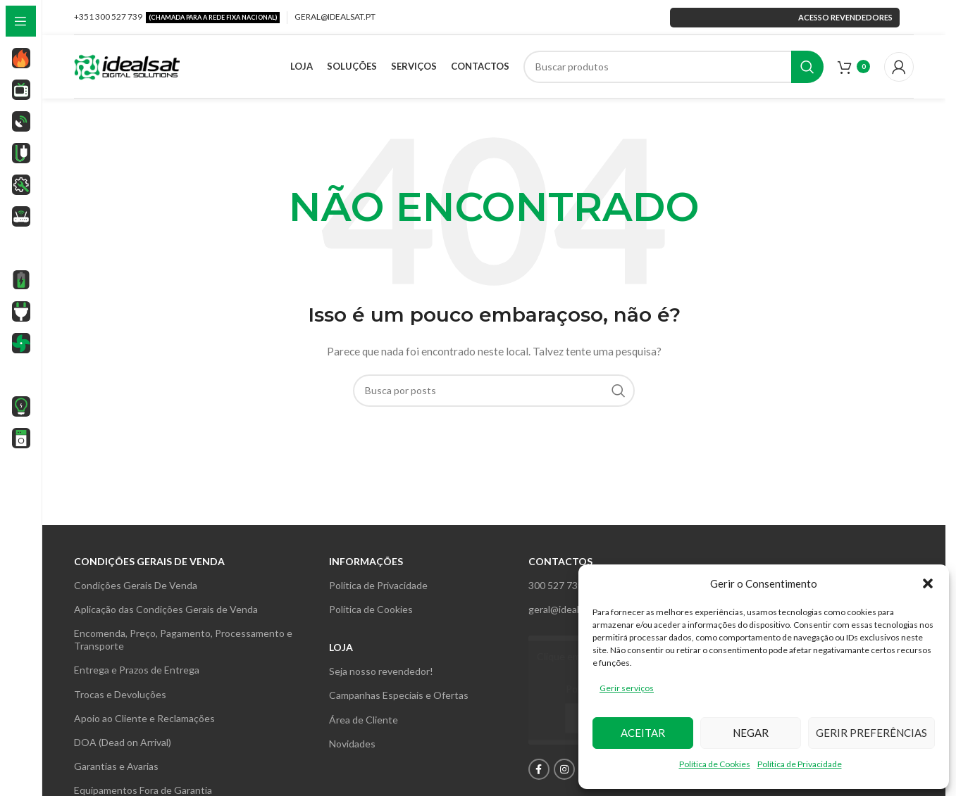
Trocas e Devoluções (120, 694)
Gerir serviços (627, 688)
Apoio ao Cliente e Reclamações (144, 718)
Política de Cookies (714, 764)
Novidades (352, 744)
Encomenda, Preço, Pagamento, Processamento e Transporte (183, 639)
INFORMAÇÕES (366, 561)
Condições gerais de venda (149, 561)
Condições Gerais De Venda (135, 585)
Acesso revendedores (785, 17)
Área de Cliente (363, 720)
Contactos (560, 561)
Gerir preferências (871, 732)
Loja (341, 647)
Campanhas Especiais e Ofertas (398, 695)
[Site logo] (127, 65)
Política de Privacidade (799, 764)
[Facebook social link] (539, 769)
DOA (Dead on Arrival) (122, 742)
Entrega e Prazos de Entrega (136, 670)
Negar (751, 732)
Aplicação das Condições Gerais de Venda (166, 609)
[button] (928, 583)
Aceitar (643, 732)
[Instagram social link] (564, 769)
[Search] (673, 67)
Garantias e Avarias (116, 766)
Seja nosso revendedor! (381, 671)
